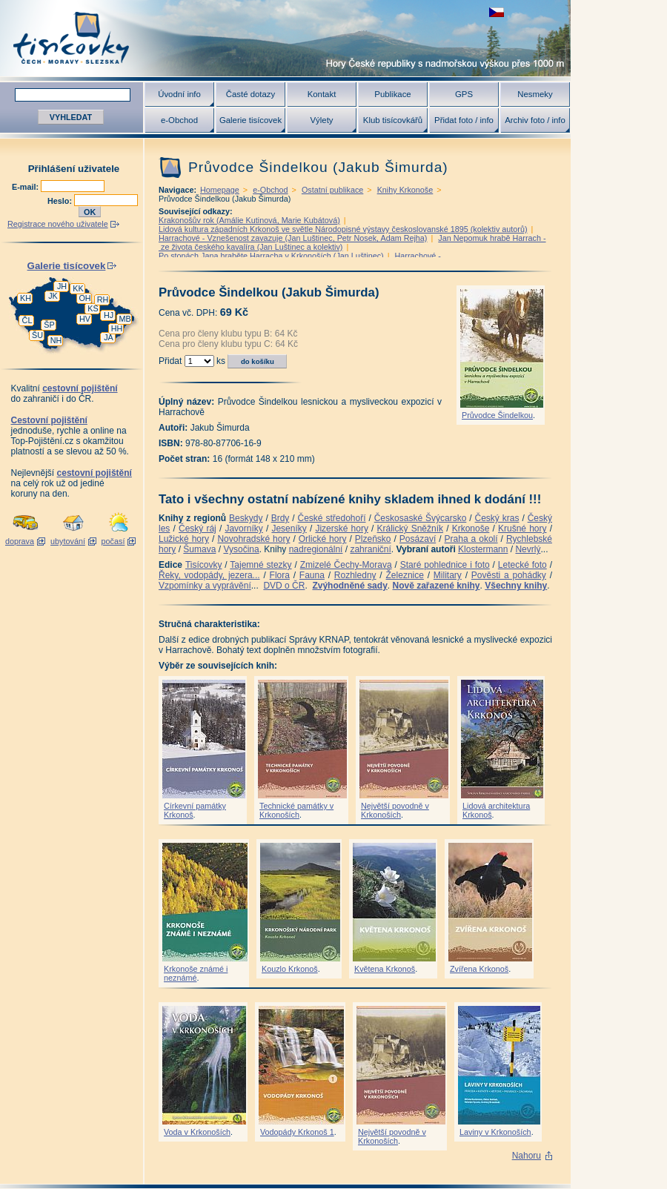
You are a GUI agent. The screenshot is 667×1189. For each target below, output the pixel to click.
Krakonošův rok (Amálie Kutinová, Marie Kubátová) (249, 220)
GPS (464, 94)
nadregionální (316, 549)
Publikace (392, 94)
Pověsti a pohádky (508, 575)
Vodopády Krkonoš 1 (297, 1131)
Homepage (219, 189)
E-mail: (26, 186)
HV (84, 318)
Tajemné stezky (260, 565)
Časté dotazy (250, 94)
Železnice (405, 575)
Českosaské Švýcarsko (420, 518)
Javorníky (243, 528)
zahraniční (370, 549)
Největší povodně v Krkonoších (395, 810)
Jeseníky (288, 528)
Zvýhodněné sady (349, 585)
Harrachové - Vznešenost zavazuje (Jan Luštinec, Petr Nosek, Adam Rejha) (293, 238)
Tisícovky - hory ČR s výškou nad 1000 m (285, 38)
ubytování (67, 541)
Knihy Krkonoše (405, 189)
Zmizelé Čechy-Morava (346, 565)
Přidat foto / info (464, 120)
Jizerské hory (341, 528)
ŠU (37, 335)
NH (56, 340)
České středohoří (332, 518)
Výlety (321, 120)
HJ (108, 315)
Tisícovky (203, 565)
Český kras (497, 518)
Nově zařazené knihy (435, 585)
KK (78, 288)
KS (92, 308)
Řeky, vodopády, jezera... (209, 575)
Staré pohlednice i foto (445, 565)
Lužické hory (184, 539)
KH (25, 298)
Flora (280, 575)
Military (448, 575)
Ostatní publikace (332, 189)
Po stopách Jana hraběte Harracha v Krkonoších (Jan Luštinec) (271, 255)
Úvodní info (179, 94)
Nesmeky (534, 94)
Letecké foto (522, 565)
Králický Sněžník (410, 528)
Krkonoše (471, 528)
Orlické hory (323, 539)
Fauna (312, 575)
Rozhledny (355, 575)
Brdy (280, 518)
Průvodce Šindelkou (497, 415)
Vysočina (241, 549)
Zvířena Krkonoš (479, 968)
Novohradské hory (253, 539)
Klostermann (483, 549)
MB (124, 318)
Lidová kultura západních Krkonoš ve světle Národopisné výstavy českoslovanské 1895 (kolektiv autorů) (343, 229)
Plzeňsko (373, 539)
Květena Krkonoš (384, 968)
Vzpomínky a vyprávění (205, 585)
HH (117, 328)
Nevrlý (527, 549)
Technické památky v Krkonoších (296, 810)
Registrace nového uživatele (57, 223)
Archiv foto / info (535, 120)
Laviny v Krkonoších (495, 1131)
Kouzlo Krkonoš (290, 968)
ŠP (49, 324)
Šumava (199, 549)
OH (84, 298)
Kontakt (322, 94)
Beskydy (245, 518)
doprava (19, 541)
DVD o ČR (284, 585)
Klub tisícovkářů (392, 120)
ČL (27, 320)
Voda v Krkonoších (197, 1131)
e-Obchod (179, 120)
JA (108, 337)
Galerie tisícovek (250, 120)
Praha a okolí (471, 539)
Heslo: (60, 200)
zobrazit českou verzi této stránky (496, 12)
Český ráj (197, 528)
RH (103, 299)
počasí (113, 541)
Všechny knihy (516, 585)
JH (62, 286)
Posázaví (417, 539)
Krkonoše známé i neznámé (196, 973)
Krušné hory (522, 528)
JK (53, 295)
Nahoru (526, 1155)
